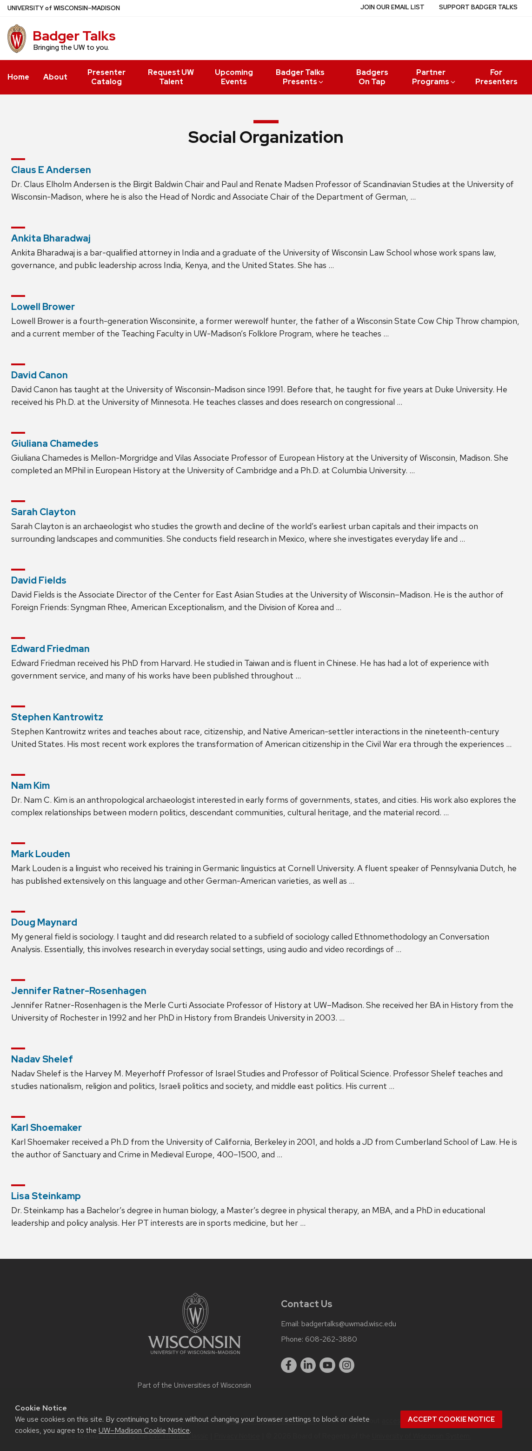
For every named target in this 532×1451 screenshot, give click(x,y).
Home (18, 77)
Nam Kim (30, 785)
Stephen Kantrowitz (57, 717)
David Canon (39, 375)
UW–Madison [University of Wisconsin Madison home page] (63, 8)
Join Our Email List (392, 7)
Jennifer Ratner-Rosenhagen (78, 991)
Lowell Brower (43, 307)
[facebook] (289, 1365)
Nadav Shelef (42, 1059)
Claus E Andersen (51, 170)
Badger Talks (74, 36)
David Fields (38, 580)
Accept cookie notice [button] (451, 1419)
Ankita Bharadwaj (51, 238)
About (55, 77)
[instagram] (347, 1365)
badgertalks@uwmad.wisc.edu (348, 1324)
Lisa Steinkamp (46, 1196)
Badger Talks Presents (300, 77)
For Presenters (496, 77)
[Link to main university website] (194, 1356)
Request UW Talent (171, 77)
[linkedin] (308, 1365)
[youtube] (327, 1365)
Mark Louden (40, 854)
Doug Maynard (44, 922)
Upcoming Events (234, 77)
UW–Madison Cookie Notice (144, 1430)
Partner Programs (434, 77)
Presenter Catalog (106, 77)
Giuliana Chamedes (55, 443)
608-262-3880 (331, 1339)
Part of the (194, 1385)
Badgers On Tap (372, 77)
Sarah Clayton (43, 512)
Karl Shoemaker (46, 1128)
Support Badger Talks (478, 7)
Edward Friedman (50, 649)
